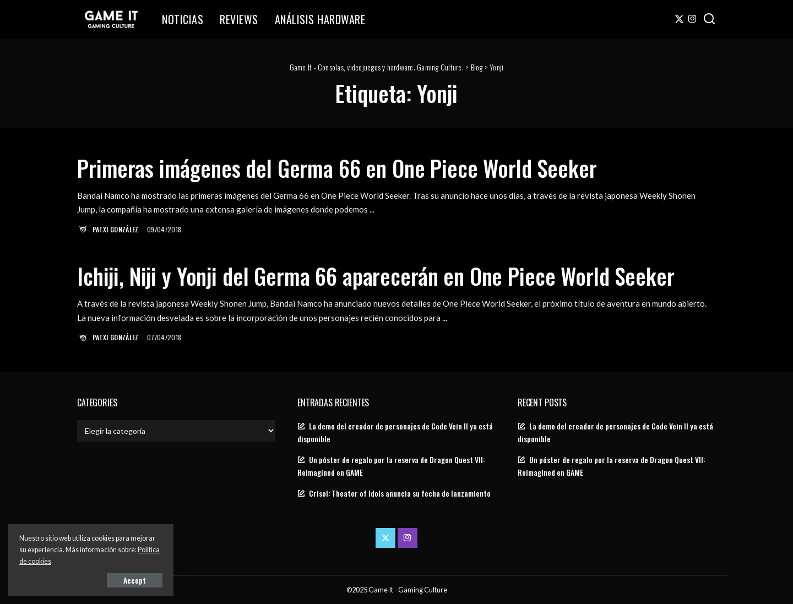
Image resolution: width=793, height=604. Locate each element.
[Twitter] (679, 19)
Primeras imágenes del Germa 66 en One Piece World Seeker (337, 167)
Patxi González (116, 229)
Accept (134, 580)
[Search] (709, 19)
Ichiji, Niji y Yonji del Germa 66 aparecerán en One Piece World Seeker (376, 275)
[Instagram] (692, 19)
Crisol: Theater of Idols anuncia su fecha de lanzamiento (400, 493)
